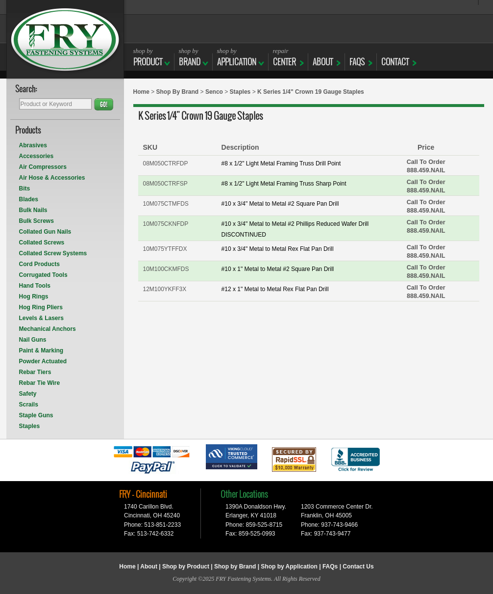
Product (147, 57)
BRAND (189, 57)
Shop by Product (185, 566)
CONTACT (395, 57)
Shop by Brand (235, 566)
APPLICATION (236, 57)
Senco (214, 91)
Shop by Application (289, 566)
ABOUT (323, 57)
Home (141, 91)
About (148, 566)
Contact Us (358, 566)
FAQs (357, 57)
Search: (26, 89)
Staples (240, 91)
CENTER (284, 57)
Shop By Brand (177, 91)
